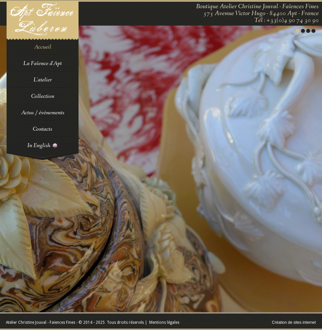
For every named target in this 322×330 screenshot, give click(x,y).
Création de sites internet (294, 322)
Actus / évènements (42, 113)
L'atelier (43, 80)
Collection (42, 96)
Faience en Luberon (43, 21)
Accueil (42, 47)
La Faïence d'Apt (42, 63)
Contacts (42, 129)
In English (42, 145)
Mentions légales (164, 322)
